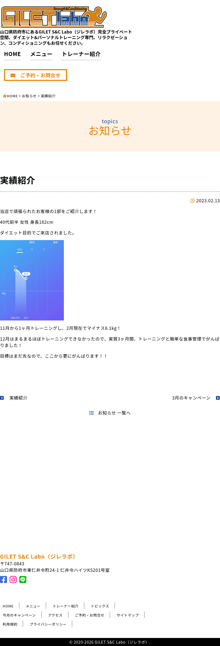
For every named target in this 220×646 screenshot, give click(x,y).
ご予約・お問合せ (35, 75)
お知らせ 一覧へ (110, 412)
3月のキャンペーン (196, 397)
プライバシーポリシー (48, 624)
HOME (12, 54)
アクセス (55, 615)
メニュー (41, 54)
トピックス (100, 605)
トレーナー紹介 (81, 54)
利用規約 (10, 624)
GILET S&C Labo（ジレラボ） (39, 556)
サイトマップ (128, 615)
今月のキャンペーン (19, 615)
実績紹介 (13, 397)
